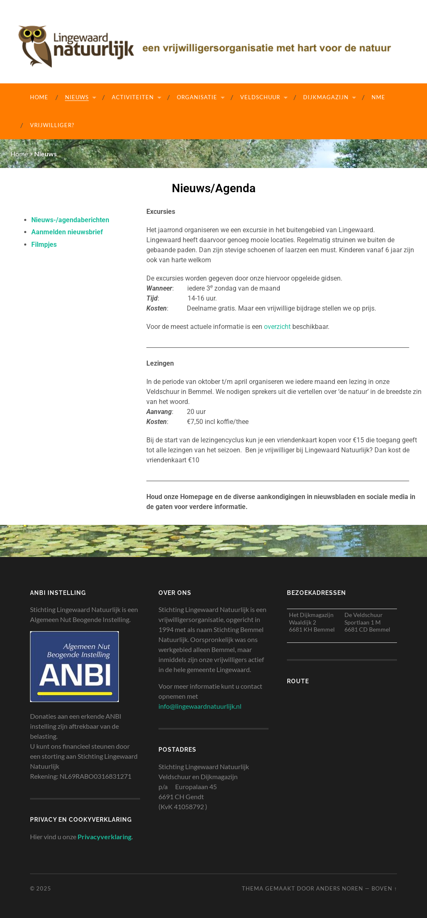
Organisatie (197, 97)
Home (39, 97)
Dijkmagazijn (326, 97)
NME (378, 97)
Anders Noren (339, 888)
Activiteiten (133, 97)
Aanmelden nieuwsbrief (67, 232)
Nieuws (77, 97)
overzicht (277, 327)
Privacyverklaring (104, 836)
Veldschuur (260, 97)
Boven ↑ (384, 888)
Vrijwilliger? (52, 125)
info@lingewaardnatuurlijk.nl (199, 706)
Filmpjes (44, 244)
